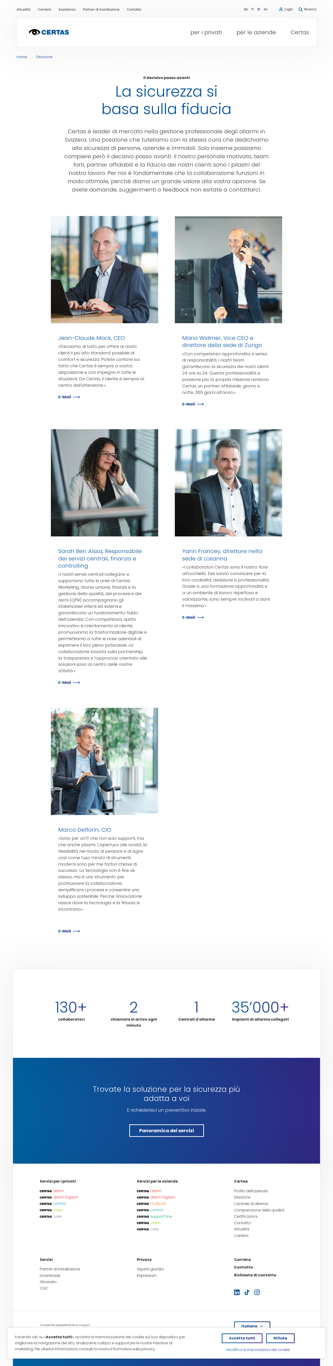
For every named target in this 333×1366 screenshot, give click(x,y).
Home (22, 57)
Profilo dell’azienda (251, 1191)
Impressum (147, 1275)
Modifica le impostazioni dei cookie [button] (258, 1349)
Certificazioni (245, 1216)
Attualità (24, 9)
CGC (44, 1288)
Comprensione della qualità (259, 1210)
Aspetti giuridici (150, 1269)
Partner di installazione (101, 9)
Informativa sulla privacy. (133, 1349)
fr (253, 9)
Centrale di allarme (251, 1203)
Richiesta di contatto (255, 1275)
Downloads (50, 1275)
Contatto (134, 9)
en (266, 9)
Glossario (48, 1281)
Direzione (44, 57)
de (246, 9)
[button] (206, 32)
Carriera (44, 9)
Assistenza (67, 9)
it (258, 9)
